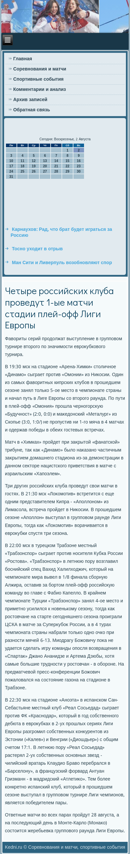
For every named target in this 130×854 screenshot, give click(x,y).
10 (11, 161)
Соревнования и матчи (39, 69)
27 (45, 171)
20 (45, 166)
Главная (22, 59)
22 (67, 166)
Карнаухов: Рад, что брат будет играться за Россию (61, 232)
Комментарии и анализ (39, 90)
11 (22, 161)
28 (56, 171)
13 (45, 161)
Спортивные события (38, 79)
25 (22, 171)
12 (33, 161)
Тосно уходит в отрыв (37, 249)
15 (67, 161)
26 (33, 171)
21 (56, 166)
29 (67, 171)
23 (78, 166)
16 (78, 161)
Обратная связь (31, 110)
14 (56, 161)
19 (33, 166)
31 (11, 177)
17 (11, 166)
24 (11, 171)
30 (78, 171)
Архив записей (30, 100)
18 (22, 166)
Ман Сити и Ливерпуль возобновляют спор (62, 263)
